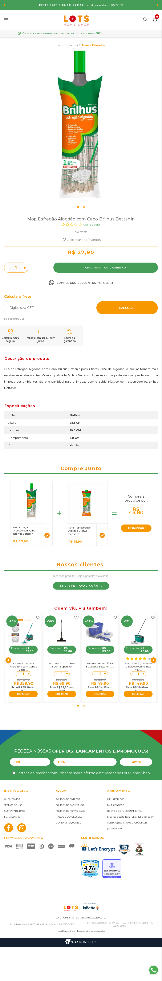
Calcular (127, 308)
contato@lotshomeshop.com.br (127, 822)
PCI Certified (124, 849)
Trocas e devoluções (69, 816)
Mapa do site (12, 816)
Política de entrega (68, 799)
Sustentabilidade (14, 811)
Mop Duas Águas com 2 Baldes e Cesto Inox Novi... (138, 666)
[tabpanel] (81, 127)
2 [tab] (84, 207)
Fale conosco (115, 805)
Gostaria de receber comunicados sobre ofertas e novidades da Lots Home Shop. (83, 773)
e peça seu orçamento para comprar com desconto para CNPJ (62, 33)
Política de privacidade (70, 811)
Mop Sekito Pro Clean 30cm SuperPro (62, 665)
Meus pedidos (115, 799)
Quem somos (12, 799)
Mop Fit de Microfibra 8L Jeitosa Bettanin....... (100, 665)
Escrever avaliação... (81, 585)
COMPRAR (136, 528)
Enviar (136, 761)
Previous (4, 5)
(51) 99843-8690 (115, 828)
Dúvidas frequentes (68, 822)
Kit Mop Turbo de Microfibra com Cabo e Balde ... (23, 666)
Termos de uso (13, 805)
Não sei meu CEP (14, 318)
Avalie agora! (91, 224)
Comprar (105, 268)
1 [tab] (78, 207)
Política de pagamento (70, 805)
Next (158, 5)
